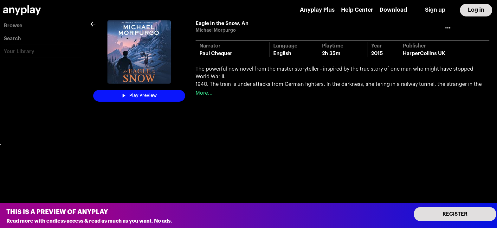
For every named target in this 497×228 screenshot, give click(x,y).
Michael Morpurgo (216, 30)
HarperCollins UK (424, 53)
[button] (42, 25)
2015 (377, 53)
